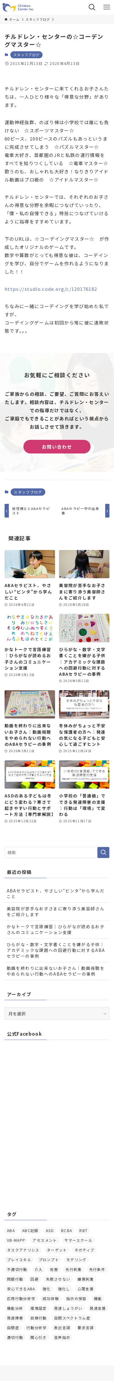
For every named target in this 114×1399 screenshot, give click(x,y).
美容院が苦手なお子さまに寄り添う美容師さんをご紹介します (56, 911)
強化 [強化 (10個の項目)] (47, 1288)
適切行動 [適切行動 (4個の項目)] (15, 1337)
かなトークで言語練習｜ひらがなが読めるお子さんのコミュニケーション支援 (56, 929)
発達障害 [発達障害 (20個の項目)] (15, 1317)
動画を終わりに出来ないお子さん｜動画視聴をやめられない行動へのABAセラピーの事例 (56, 971)
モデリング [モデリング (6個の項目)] (76, 1259)
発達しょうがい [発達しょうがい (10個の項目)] (68, 1308)
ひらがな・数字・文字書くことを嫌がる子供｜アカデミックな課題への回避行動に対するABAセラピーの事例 (56, 950)
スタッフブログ (26, 54)
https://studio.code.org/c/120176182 (51, 289)
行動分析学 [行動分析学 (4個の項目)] (36, 1327)
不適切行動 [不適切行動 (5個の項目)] (17, 1269)
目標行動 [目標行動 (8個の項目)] (38, 1317)
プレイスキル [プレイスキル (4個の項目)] (19, 1259)
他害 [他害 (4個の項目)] (54, 1269)
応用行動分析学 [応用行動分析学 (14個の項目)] (21, 1298)
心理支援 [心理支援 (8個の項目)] (86, 1288)
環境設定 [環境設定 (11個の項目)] (38, 1308)
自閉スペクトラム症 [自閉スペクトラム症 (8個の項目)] (72, 1317)
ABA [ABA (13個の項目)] (11, 1230)
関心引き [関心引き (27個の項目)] (38, 1337)
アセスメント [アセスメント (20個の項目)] (45, 1240)
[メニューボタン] (106, 7)
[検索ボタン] (92, 7)
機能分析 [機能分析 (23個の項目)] (15, 1308)
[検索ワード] (57, 852)
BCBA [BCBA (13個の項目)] (66, 1230)
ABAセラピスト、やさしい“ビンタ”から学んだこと (56, 893)
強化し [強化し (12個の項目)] (64, 1288)
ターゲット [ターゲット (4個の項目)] (57, 1249)
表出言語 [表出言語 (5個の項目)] (62, 1327)
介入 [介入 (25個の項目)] (39, 1269)
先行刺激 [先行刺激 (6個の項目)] (73, 1269)
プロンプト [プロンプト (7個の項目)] (49, 1259)
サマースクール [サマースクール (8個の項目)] (78, 1240)
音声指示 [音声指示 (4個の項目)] (62, 1337)
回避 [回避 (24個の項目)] (34, 1279)
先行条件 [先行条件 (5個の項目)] (97, 1269)
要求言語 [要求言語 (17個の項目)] (86, 1327)
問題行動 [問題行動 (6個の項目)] (15, 1279)
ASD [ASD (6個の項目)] (50, 1230)
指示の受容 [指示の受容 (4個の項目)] (76, 1298)
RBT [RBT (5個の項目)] (83, 1230)
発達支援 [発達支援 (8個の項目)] (98, 1308)
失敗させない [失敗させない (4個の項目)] (58, 1279)
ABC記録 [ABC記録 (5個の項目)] (30, 1230)
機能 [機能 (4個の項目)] (98, 1298)
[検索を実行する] (103, 852)
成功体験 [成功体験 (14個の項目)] (51, 1298)
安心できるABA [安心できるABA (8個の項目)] (21, 1288)
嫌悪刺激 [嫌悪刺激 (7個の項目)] (86, 1279)
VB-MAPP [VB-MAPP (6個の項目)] (16, 1240)
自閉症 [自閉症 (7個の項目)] (13, 1327)
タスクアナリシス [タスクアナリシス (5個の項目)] (23, 1249)
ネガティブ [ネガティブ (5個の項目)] (84, 1249)
